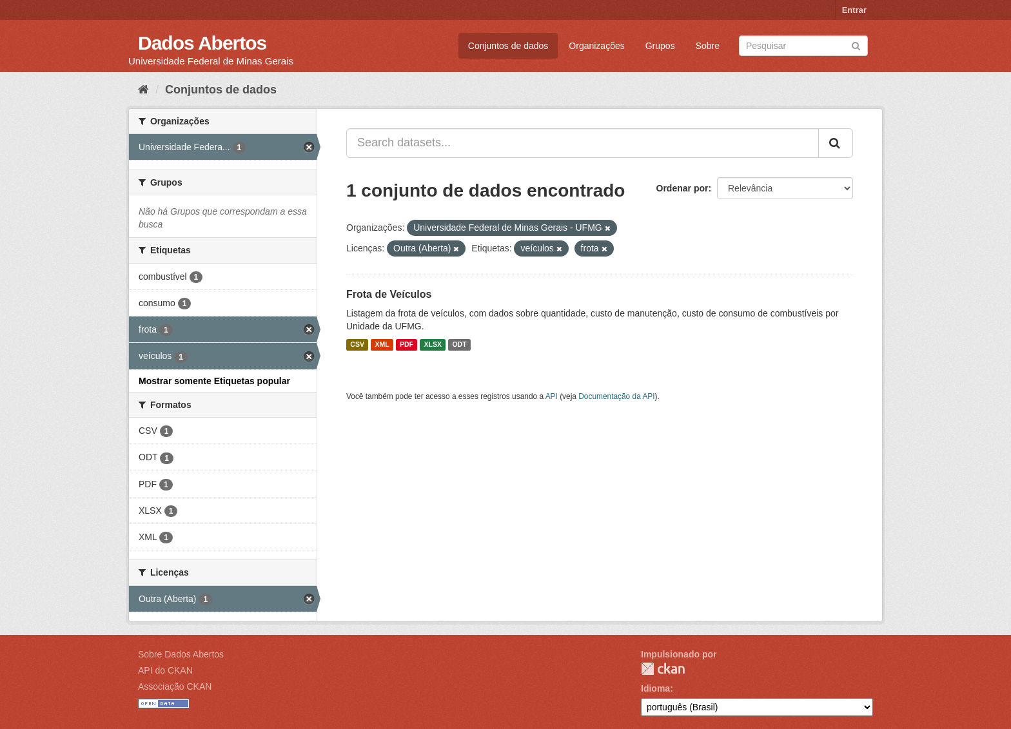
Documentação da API (616, 396)
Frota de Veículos (388, 294)
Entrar (854, 10)
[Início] (143, 89)
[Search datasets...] (582, 143)
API (551, 396)
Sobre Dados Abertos (181, 654)
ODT (459, 345)
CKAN (663, 669)
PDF (406, 345)
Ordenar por (682, 188)
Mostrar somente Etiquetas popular (214, 381)
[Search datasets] (803, 45)
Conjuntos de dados (508, 46)
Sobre (708, 46)
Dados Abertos (202, 42)
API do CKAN (165, 670)
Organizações (596, 46)
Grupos (660, 46)
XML (382, 345)
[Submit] (855, 44)
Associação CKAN (174, 686)
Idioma (655, 688)
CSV (357, 345)
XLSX (433, 345)
